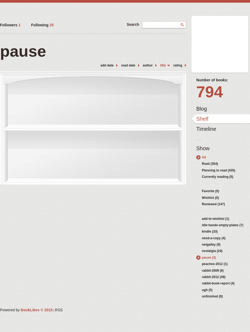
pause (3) (209, 257)
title (163, 65)
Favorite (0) (210, 191)
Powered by (26, 310)
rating (177, 65)
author (148, 65)
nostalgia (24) (212, 251)
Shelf (202, 119)
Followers (10, 25)
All (204, 157)
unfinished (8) (212, 296)
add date (107, 65)
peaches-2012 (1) (215, 264)
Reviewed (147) (213, 204)
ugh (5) (207, 290)
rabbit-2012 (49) (214, 277)
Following (42, 25)
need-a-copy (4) (214, 238)
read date (128, 65)
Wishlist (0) (210, 198)
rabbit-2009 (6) (213, 270)
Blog (201, 109)
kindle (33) (210, 231)
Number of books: (212, 80)
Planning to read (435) (218, 170)
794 (209, 92)
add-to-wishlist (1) (215, 219)
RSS (59, 310)
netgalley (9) (211, 244)
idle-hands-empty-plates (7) (222, 225)
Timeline (206, 129)
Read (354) (210, 164)
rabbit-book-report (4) (218, 283)
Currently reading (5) (217, 177)
